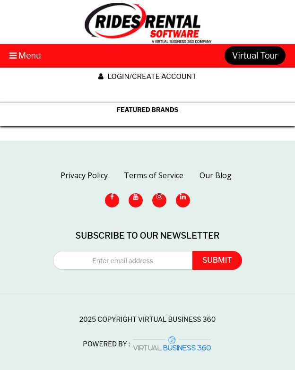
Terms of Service (153, 175)
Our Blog (216, 175)
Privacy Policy (84, 175)
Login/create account (147, 76)
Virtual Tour (255, 55)
